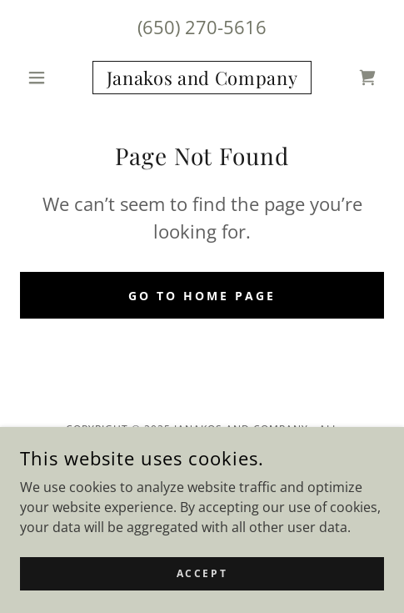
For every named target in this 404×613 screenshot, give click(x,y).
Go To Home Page (202, 296)
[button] (47, 77)
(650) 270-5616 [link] (202, 26)
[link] (202, 77)
